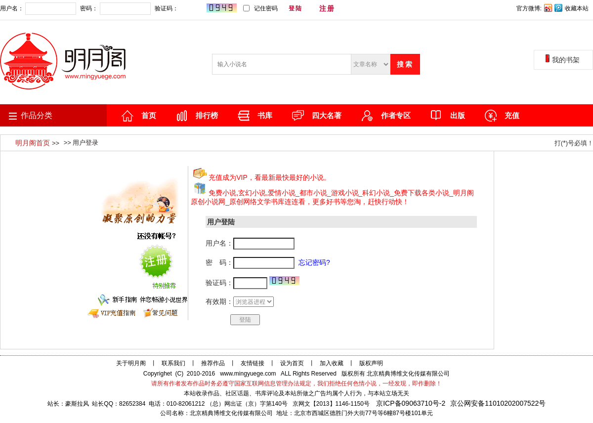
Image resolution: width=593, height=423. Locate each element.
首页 (148, 115)
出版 (457, 115)
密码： (115, 8)
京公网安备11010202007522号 (498, 403)
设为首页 (292, 363)
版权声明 (371, 363)
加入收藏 (331, 363)
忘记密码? (359, 8)
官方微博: (529, 8)
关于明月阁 (131, 363)
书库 (264, 115)
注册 (327, 8)
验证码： (195, 8)
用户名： (38, 8)
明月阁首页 (33, 143)
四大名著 (326, 115)
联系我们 (173, 363)
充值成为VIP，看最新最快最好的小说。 (270, 177)
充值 (512, 115)
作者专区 (396, 115)
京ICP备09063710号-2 (410, 403)
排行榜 (207, 115)
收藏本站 (577, 8)
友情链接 (252, 363)
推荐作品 (213, 363)
